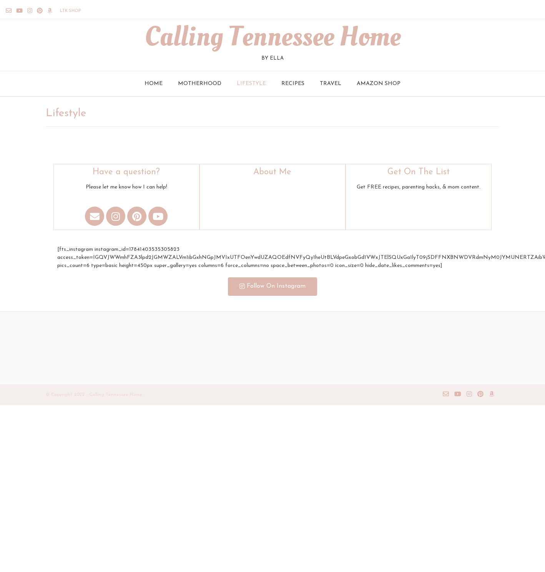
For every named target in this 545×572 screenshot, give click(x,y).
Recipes (292, 84)
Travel (330, 84)
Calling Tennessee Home (272, 37)
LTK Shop (70, 11)
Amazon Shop (378, 84)
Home (154, 84)
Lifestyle (251, 84)
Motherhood (199, 84)
